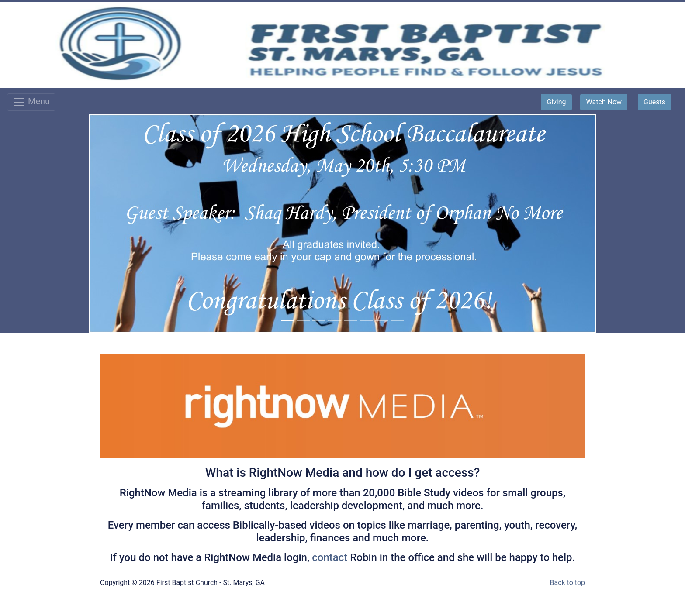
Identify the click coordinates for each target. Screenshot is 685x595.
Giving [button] (556, 102)
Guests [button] (654, 102)
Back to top (567, 582)
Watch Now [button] (604, 102)
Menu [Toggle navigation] (31, 102)
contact (331, 557)
